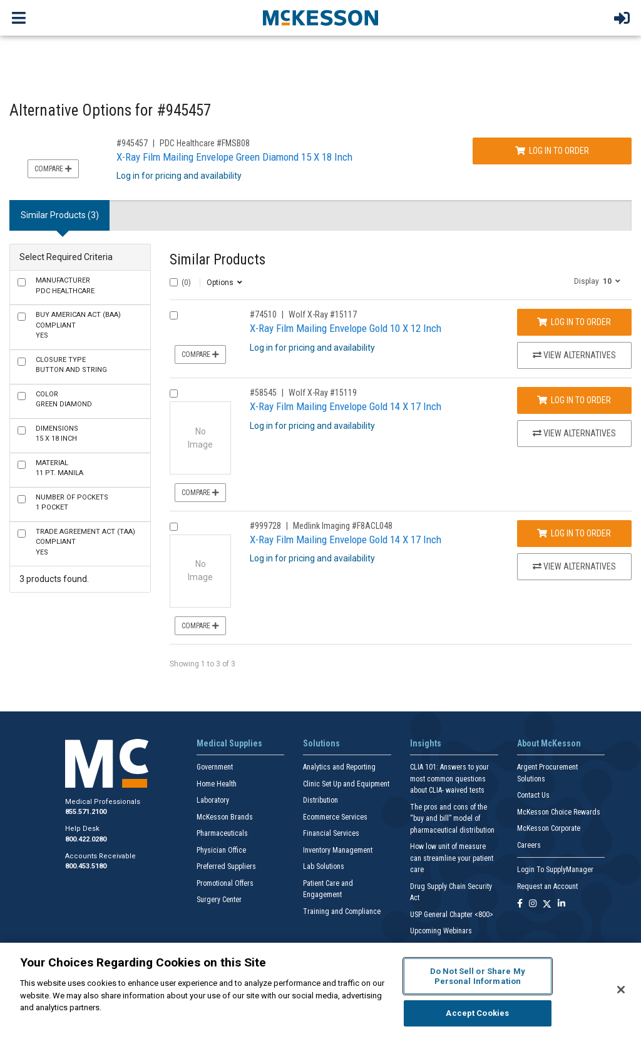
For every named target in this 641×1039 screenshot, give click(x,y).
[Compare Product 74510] (174, 315)
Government (215, 767)
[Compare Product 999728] (174, 527)
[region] (320, 991)
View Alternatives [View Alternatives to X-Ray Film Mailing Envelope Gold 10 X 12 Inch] (574, 355)
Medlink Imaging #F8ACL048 (342, 526)
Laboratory (213, 800)
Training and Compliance (342, 911)
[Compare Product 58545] (174, 393)
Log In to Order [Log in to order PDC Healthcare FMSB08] (552, 151)
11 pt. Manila (59, 468)
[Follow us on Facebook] (520, 904)
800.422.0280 (85, 839)
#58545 (263, 393)
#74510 (263, 314)
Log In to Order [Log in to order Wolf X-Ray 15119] (574, 400)
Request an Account (547, 886)
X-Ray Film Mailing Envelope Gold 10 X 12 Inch (345, 328)
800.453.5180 (85, 866)
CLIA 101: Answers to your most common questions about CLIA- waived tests (449, 779)
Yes (78, 325)
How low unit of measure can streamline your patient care (451, 858)
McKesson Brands (225, 817)
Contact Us (533, 795)
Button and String (71, 365)
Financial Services (331, 833)
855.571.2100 (85, 812)
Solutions (321, 743)
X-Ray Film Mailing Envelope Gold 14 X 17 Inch (345, 406)
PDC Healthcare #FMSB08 (205, 143)
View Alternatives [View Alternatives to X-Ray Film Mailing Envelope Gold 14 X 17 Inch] (574, 433)
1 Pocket (72, 502)
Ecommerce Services (335, 817)
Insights (425, 743)
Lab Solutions (323, 866)
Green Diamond (64, 399)
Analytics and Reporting (339, 767)
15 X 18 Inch (57, 433)
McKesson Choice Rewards (558, 812)
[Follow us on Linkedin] (561, 904)
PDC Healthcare (65, 285)
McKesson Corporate (548, 828)
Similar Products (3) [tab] (60, 215)
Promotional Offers (225, 883)
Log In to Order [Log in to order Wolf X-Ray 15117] (574, 322)
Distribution (320, 800)
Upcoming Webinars (441, 930)
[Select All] (174, 282)
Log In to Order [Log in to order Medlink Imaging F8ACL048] (574, 533)
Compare (53, 168)
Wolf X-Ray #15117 (323, 314)
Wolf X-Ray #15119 (323, 393)
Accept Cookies (477, 1013)
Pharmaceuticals (222, 833)
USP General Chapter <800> (451, 914)
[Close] (621, 989)
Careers (529, 845)
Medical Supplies (229, 743)
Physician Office (221, 850)
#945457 (132, 143)
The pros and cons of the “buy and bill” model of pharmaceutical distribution (452, 819)
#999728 (265, 526)
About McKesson (549, 743)
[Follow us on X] (547, 904)
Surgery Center (219, 899)
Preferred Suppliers (226, 866)
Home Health (217, 784)
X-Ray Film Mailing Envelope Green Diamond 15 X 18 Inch (234, 157)
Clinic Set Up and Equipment (346, 784)
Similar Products (217, 260)
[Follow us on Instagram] (532, 904)
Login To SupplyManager (555, 869)
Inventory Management (337, 850)
